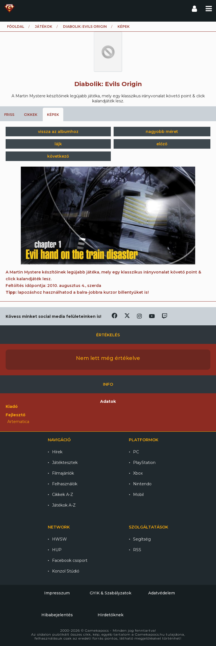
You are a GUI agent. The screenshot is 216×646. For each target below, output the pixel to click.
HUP (57, 549)
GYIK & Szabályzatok (110, 593)
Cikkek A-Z (62, 494)
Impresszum (57, 593)
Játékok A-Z (64, 505)
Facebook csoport (69, 560)
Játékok (43, 26)
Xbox (138, 473)
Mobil (138, 494)
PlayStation (144, 462)
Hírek (57, 451)
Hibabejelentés (57, 614)
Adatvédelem (161, 593)
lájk (58, 143)
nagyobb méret (162, 131)
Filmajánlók (63, 473)
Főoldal (15, 26)
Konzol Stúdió (65, 571)
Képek (53, 114)
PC (136, 451)
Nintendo (142, 483)
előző (161, 143)
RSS (137, 549)
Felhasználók (64, 483)
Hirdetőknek (110, 614)
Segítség (142, 539)
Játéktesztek (65, 462)
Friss (9, 114)
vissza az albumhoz (58, 131)
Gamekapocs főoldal (9, 8)
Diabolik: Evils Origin (85, 26)
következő (58, 156)
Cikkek (30, 114)
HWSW (59, 539)
